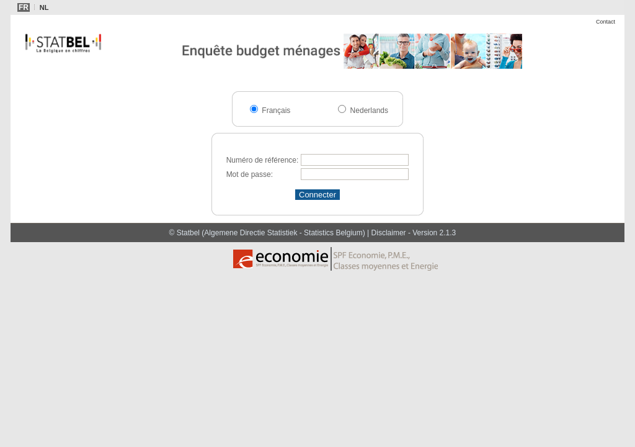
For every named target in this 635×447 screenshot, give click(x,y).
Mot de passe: (249, 174)
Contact (605, 22)
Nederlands (368, 110)
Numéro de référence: (262, 160)
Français (275, 110)
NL (44, 7)
